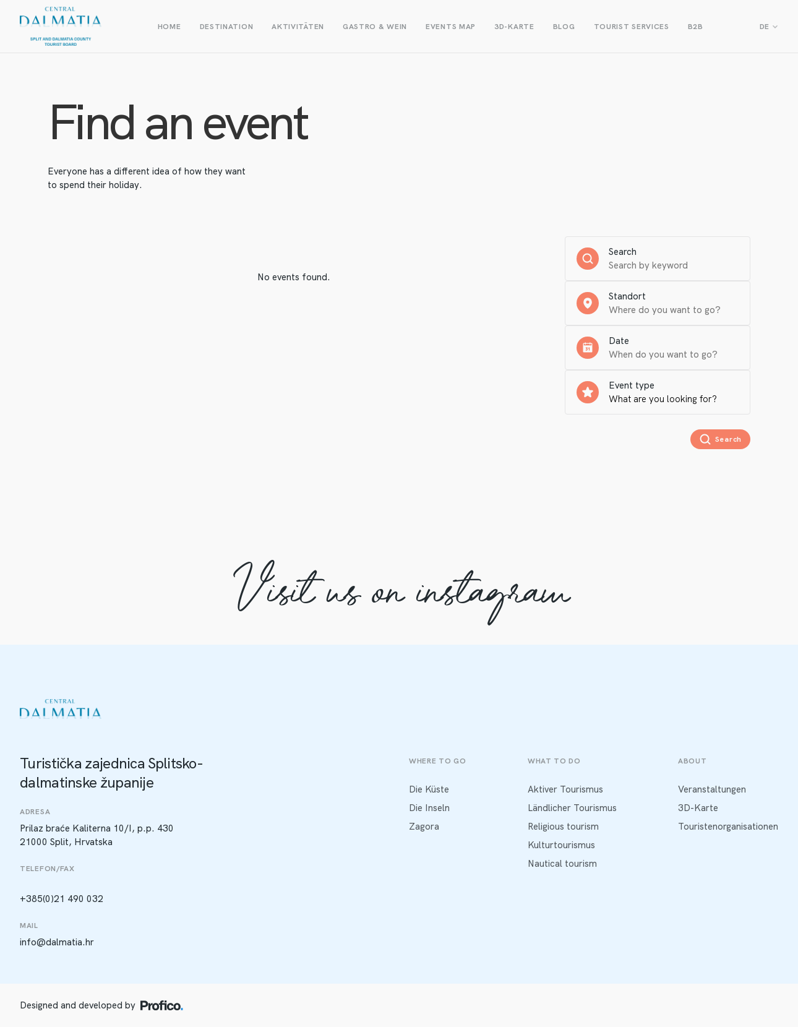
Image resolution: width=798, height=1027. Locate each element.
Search (623, 252)
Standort (627, 296)
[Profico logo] (161, 1005)
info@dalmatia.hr (57, 942)
